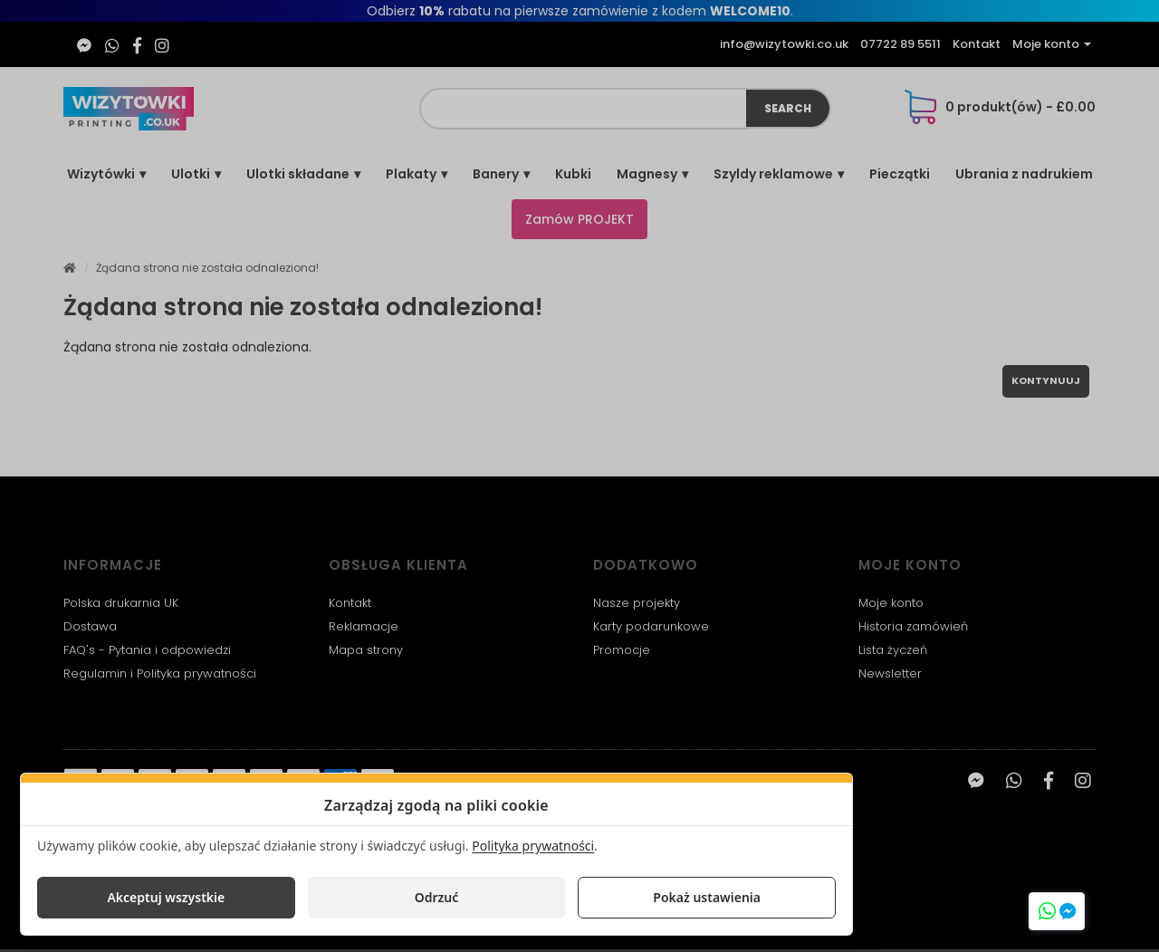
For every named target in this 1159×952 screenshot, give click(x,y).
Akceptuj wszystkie (166, 897)
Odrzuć (437, 897)
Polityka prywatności (533, 845)
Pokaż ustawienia (707, 897)
